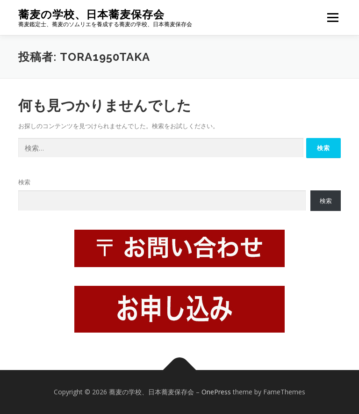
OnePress (216, 391)
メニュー (332, 17)
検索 (24, 182)
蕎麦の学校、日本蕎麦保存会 (91, 14)
